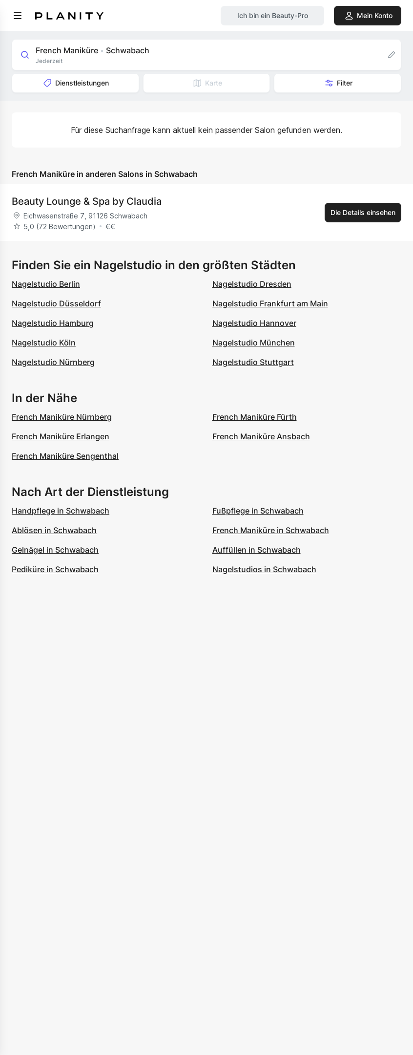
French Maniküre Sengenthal (65, 456)
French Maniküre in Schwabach (270, 530)
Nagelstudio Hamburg (53, 323)
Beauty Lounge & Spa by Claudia (87, 201)
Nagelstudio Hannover (254, 323)
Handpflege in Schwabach (60, 511)
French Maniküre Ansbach (261, 436)
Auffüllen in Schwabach (256, 550)
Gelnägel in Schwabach (55, 550)
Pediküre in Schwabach (55, 569)
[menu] (17, 16)
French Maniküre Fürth (254, 417)
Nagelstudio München (253, 342)
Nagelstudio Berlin (46, 284)
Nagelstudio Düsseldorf (56, 303)
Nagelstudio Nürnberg (53, 362)
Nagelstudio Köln (44, 342)
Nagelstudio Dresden (251, 284)
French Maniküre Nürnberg (62, 417)
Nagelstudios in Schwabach (264, 569)
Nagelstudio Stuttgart (253, 362)
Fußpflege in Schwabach (258, 511)
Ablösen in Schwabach (54, 530)
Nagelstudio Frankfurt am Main (270, 303)
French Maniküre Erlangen (60, 436)
